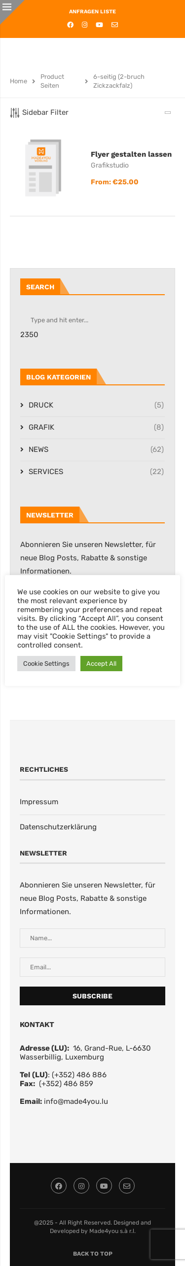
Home (18, 81)
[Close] (12, 12)
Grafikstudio (110, 165)
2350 (29, 334)
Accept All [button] (101, 663)
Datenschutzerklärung (58, 826)
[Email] (114, 25)
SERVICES (96, 472)
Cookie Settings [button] (46, 663)
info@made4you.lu (76, 1101)
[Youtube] (99, 25)
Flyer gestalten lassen (131, 154)
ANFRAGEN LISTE (92, 11)
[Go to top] (92, 1253)
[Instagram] (84, 25)
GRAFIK (96, 427)
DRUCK (96, 405)
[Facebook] (70, 25)
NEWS (96, 450)
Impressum (39, 801)
